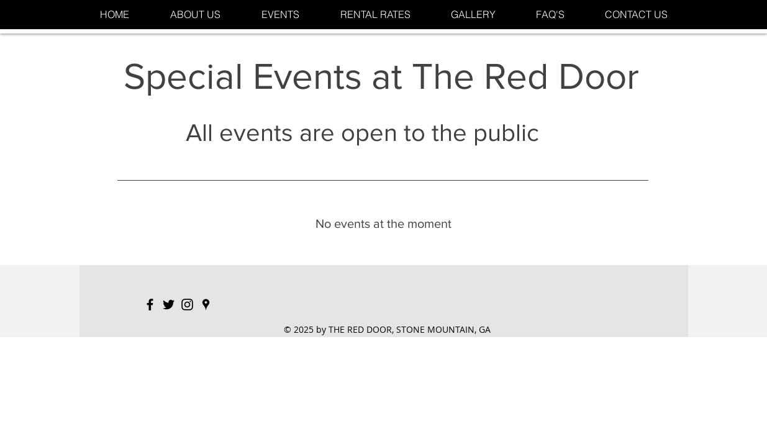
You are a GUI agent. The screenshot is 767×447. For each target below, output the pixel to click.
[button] (280, 14)
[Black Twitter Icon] (168, 304)
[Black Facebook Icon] (150, 304)
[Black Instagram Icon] (187, 304)
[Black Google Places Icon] (206, 304)
